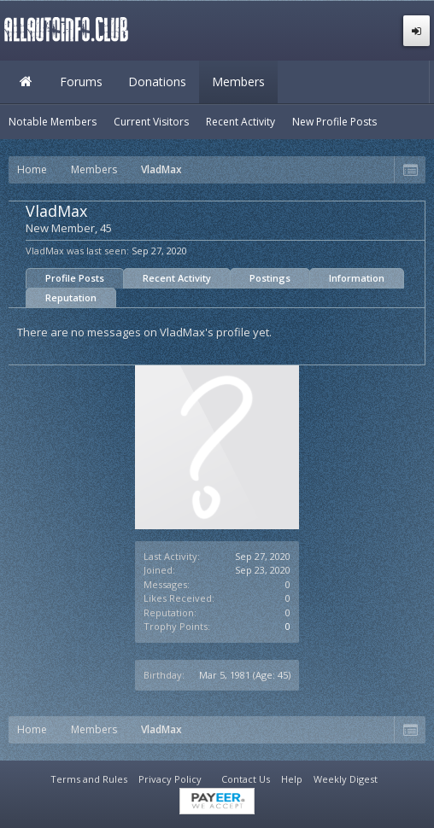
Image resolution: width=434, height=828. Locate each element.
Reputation (71, 297)
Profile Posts (74, 277)
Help (291, 779)
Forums (81, 81)
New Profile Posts (334, 121)
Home (25, 82)
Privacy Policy (170, 779)
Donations (157, 81)
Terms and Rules (88, 779)
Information (356, 277)
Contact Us (245, 779)
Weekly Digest (346, 779)
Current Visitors (151, 121)
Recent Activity (177, 277)
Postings (269, 277)
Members (238, 81)
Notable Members (53, 121)
